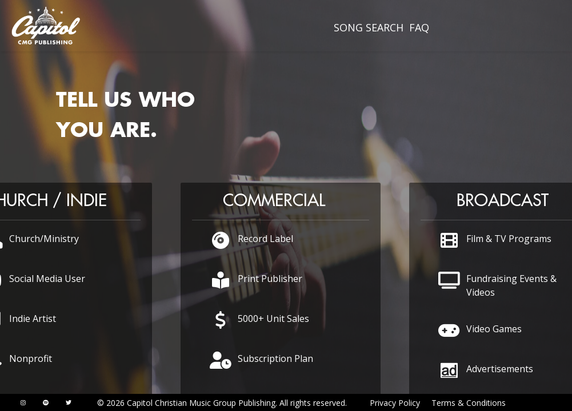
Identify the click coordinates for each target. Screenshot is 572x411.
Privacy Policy (395, 402)
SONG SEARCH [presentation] (368, 27)
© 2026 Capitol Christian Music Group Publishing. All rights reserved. (222, 402)
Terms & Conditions (468, 402)
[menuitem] (368, 27)
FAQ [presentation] (419, 27)
